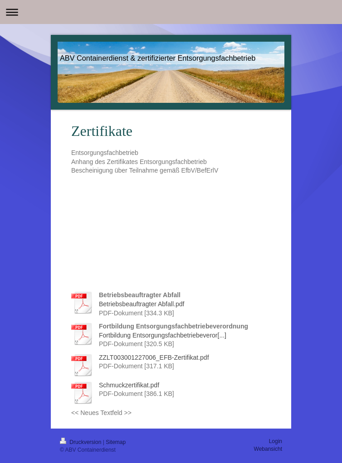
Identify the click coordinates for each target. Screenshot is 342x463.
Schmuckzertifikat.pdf (129, 385)
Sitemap (116, 442)
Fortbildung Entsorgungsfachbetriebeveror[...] (162, 335)
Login (275, 441)
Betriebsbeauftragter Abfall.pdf (141, 304)
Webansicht (268, 449)
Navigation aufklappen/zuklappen (171, 12)
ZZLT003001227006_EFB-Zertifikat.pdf (154, 357)
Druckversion (81, 442)
